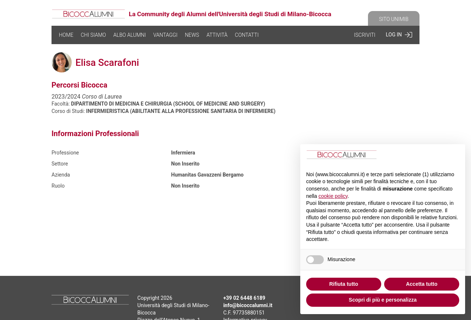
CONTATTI (247, 35)
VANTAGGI (165, 35)
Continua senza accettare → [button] (422, 156)
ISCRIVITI (364, 35)
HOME (66, 35)
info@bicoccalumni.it (248, 305)
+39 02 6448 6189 (244, 298)
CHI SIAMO (93, 35)
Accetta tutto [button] (422, 284)
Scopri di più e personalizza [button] (383, 300)
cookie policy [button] (332, 196)
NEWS (192, 35)
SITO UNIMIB (393, 19)
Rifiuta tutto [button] (343, 284)
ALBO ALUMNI (129, 35)
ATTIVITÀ (216, 35)
